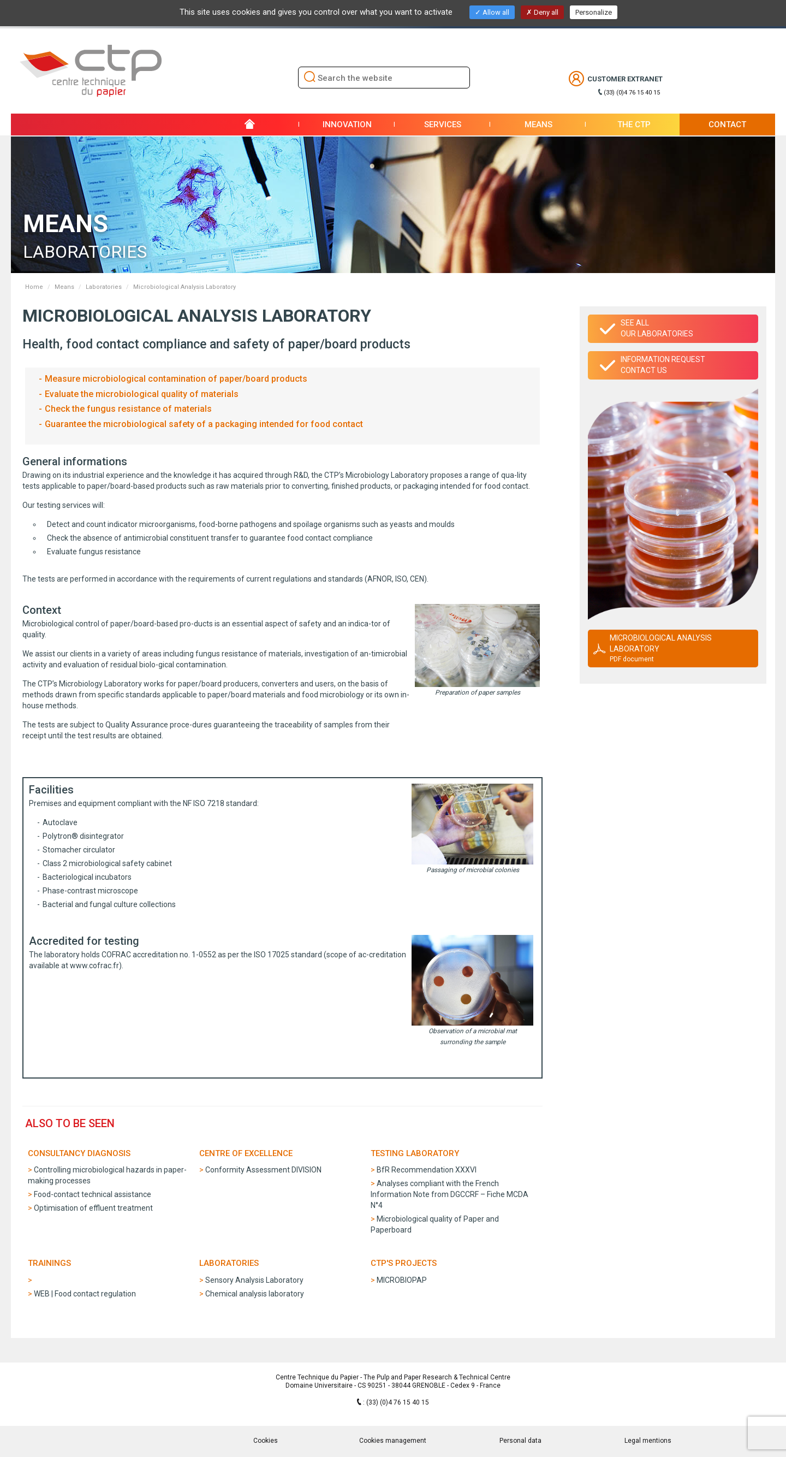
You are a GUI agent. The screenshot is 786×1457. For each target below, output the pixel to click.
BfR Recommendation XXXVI (427, 1169)
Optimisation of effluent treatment (93, 1208)
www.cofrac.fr (94, 965)
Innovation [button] (347, 124)
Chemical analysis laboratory (254, 1293)
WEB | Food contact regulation (85, 1293)
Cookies (265, 1440)
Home (34, 287)
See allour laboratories (657, 328)
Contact (727, 124)
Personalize (593, 12)
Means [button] (538, 124)
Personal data (520, 1440)
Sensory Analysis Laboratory (254, 1280)
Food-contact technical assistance (92, 1194)
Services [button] (442, 124)
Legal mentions (647, 1440)
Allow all (492, 12)
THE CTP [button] (634, 124)
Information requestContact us (663, 365)
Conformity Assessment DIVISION (263, 1169)
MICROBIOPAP (402, 1280)
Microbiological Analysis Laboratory (681, 648)
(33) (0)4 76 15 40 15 (632, 92)
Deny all (542, 12)
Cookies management (392, 1440)
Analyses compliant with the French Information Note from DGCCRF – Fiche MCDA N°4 (449, 1194)
